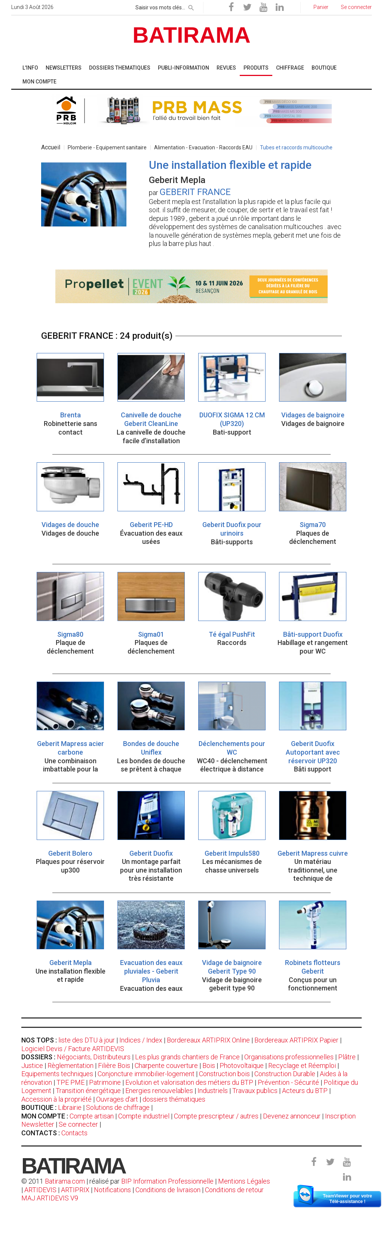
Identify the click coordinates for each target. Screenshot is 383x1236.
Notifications (113, 1190)
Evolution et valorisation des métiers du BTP (189, 1082)
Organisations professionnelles (289, 1057)
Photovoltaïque (242, 1065)
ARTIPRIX (75, 1190)
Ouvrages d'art (117, 1099)
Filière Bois (114, 1065)
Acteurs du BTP (305, 1091)
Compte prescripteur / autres (216, 1116)
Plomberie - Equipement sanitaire (107, 147)
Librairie (70, 1107)
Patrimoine (105, 1082)
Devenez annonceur (292, 1116)
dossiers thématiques (174, 1099)
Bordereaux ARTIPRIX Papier (296, 1040)
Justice (32, 1065)
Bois (208, 1065)
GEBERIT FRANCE (195, 192)
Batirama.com (65, 1181)
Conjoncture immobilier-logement (146, 1074)
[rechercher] (191, 6)
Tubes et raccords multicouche (296, 147)
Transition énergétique (88, 1091)
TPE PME (70, 1082)
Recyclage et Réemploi (302, 1065)
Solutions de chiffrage (118, 1107)
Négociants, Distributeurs (94, 1057)
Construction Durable (284, 1074)
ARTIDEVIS (40, 1190)
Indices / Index (140, 1040)
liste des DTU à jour (86, 1040)
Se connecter (78, 1124)
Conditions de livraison (167, 1190)
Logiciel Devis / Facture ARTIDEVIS (72, 1049)
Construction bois (224, 1074)
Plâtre (347, 1057)
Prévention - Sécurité (288, 1082)
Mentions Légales (244, 1181)
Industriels (212, 1091)
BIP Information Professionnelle (167, 1181)
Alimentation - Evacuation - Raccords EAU (203, 147)
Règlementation (71, 1065)
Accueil (50, 147)
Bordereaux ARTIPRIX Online (208, 1040)
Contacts (74, 1133)
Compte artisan (92, 1116)
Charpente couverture (166, 1065)
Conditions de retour (234, 1190)
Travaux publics (255, 1091)
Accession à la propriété (56, 1099)
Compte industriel (143, 1116)
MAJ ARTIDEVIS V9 (49, 1198)
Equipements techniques (57, 1074)
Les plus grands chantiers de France (187, 1057)
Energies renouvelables (159, 1091)
